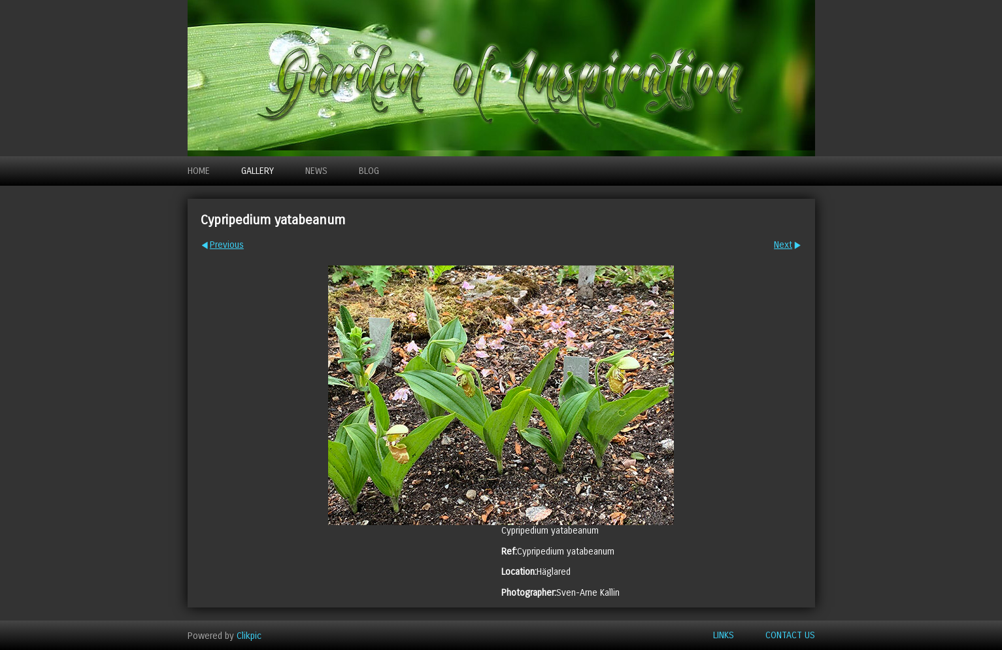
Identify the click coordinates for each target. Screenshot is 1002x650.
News (316, 171)
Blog (369, 171)
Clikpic (249, 635)
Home (199, 171)
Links (723, 635)
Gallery (257, 171)
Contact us (790, 635)
